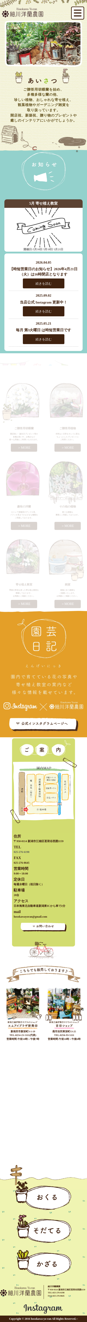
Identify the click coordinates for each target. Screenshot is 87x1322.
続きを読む (44, 283)
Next (79, 39)
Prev (8, 39)
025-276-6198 (21, 852)
